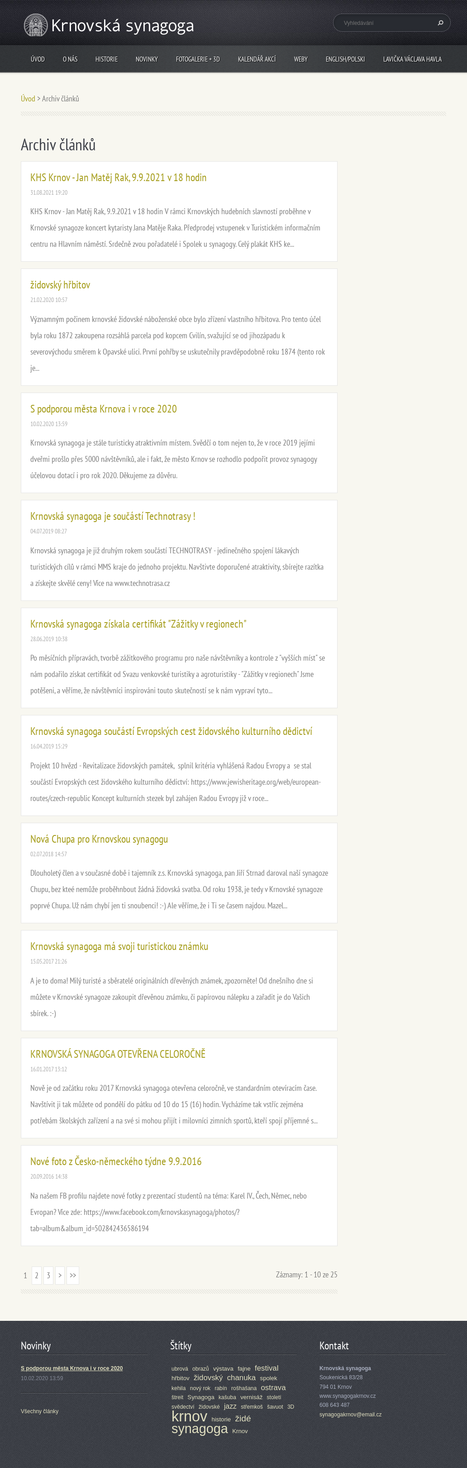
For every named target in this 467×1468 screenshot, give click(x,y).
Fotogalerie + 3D (198, 59)
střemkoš (252, 1407)
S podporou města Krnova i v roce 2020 (103, 409)
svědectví (183, 1407)
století (274, 1397)
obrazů (200, 1369)
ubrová (180, 1369)
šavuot (275, 1407)
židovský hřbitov (60, 285)
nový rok (200, 1388)
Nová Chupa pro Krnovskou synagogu (99, 839)
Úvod (38, 59)
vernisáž (251, 1397)
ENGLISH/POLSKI (345, 59)
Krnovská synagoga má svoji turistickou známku (119, 946)
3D (290, 1407)
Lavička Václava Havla (412, 59)
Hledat (439, 22)
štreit (177, 1397)
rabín (220, 1388)
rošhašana (244, 1388)
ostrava (273, 1387)
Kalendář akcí (257, 59)
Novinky (147, 59)
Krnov (240, 1431)
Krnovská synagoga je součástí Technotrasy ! (112, 516)
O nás (70, 59)
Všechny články (39, 1411)
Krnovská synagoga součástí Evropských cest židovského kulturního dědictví (171, 731)
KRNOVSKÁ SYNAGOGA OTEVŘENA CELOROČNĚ (117, 1054)
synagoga (200, 1428)
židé (243, 1418)
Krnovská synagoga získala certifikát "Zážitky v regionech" (138, 624)
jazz (230, 1406)
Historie (106, 59)
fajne (244, 1368)
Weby (301, 59)
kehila (179, 1388)
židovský (208, 1377)
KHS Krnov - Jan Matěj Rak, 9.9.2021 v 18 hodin (118, 177)
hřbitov (181, 1378)
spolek (268, 1378)
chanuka (241, 1377)
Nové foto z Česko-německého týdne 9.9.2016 (116, 1161)
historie (221, 1419)
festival (266, 1368)
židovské (209, 1407)
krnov (189, 1416)
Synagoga (200, 1397)
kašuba (227, 1397)
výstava (223, 1368)
